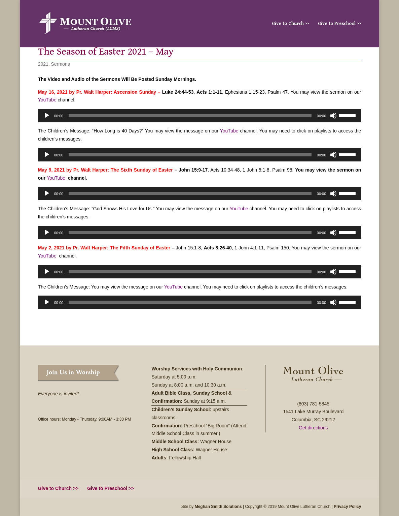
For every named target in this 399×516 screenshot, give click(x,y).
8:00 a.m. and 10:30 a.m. (201, 385)
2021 (43, 64)
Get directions (313, 427)
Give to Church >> (290, 23)
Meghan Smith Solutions (218, 506)
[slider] (190, 115)
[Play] (46, 115)
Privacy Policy (347, 506)
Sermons (60, 64)
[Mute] (333, 115)
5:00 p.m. (187, 377)
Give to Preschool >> (339, 23)
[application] (199, 115)
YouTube (47, 99)
